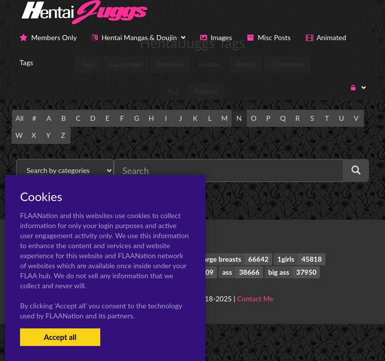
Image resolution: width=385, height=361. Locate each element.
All (20, 118)
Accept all (60, 336)
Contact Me (255, 298)
